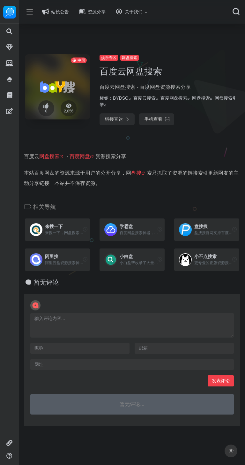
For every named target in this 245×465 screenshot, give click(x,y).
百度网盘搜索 (183, 98)
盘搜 (150, 173)
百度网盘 (94, 156)
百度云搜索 (154, 98)
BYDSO (130, 98)
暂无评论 (60, 282)
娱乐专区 (118, 58)
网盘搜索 (139, 58)
